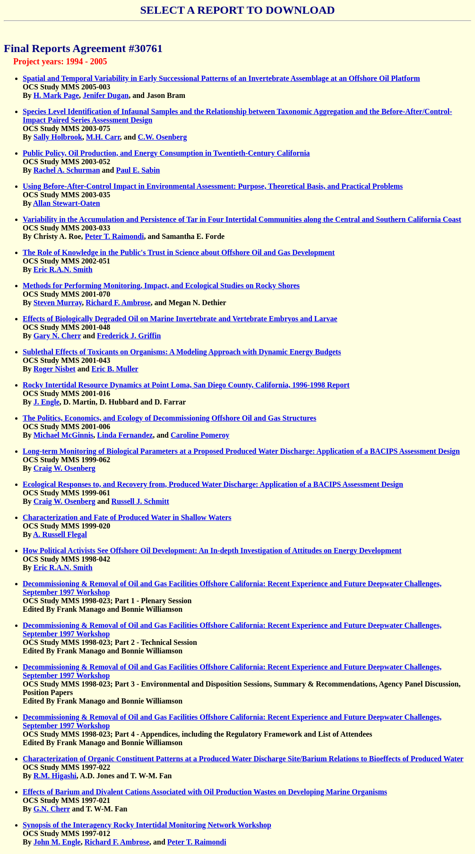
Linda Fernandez (125, 435)
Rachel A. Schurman (67, 170)
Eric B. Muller (115, 369)
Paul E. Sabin (138, 170)
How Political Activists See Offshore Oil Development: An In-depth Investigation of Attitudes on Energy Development (212, 550)
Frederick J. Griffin (129, 336)
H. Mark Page (56, 95)
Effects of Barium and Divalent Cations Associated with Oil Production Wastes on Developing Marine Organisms (205, 792)
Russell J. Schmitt (140, 501)
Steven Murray (58, 303)
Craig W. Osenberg (64, 468)
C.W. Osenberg (162, 137)
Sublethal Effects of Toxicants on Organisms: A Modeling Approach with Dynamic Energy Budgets (182, 352)
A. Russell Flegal (60, 534)
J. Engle (47, 402)
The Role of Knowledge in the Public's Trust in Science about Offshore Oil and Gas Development (179, 252)
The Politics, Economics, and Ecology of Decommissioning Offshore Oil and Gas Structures (169, 418)
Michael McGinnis (64, 435)
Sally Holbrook (58, 137)
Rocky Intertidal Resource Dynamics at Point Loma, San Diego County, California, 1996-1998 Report (186, 385)
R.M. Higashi (55, 776)
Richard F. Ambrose (118, 303)
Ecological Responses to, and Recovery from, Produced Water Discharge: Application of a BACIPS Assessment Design (213, 484)
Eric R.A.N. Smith (63, 269)
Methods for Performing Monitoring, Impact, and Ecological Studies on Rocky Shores (161, 286)
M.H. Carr (103, 137)
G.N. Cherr (52, 809)
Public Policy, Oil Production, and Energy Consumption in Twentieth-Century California (166, 153)
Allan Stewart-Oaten (66, 203)
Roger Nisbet (55, 369)
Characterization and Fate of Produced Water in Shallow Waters (127, 517)
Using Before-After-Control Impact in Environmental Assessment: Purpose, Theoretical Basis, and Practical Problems (213, 186)
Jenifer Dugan (106, 95)
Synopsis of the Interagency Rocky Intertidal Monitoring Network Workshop (147, 825)
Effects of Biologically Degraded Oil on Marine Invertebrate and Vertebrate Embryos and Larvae (180, 319)
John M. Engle (57, 842)
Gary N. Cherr (57, 336)
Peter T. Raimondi (114, 236)
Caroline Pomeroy (200, 435)
